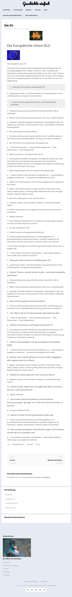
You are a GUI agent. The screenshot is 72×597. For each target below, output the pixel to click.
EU (8, 444)
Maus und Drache (31, 15)
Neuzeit (29, 10)
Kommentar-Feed (11, 503)
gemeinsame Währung (18, 444)
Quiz (46, 10)
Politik (38, 10)
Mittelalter (18, 10)
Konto (6, 569)
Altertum (7, 10)
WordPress (53, 585)
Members (7, 575)
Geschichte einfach (36, 3)
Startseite (7, 562)
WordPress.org (10, 508)
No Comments (26, 28)
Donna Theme (37, 585)
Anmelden (8, 495)
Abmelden (7, 572)
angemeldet (18, 477)
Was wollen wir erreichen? (12, 15)
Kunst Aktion (9, 28)
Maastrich (30, 444)
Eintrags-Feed (10, 499)
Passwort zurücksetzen (11, 565)
